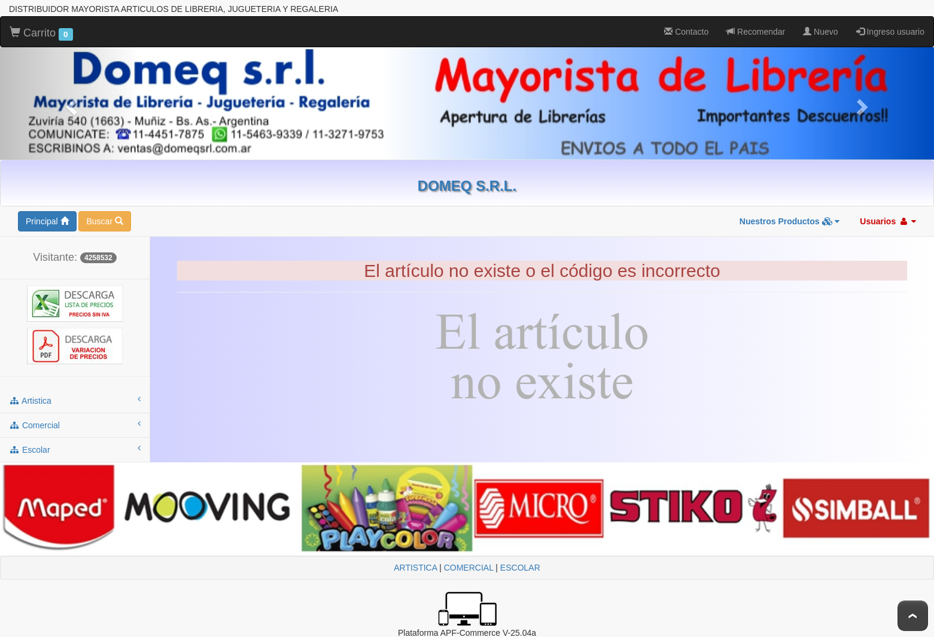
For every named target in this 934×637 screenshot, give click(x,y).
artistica (75, 400)
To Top (913, 616)
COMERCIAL (469, 567)
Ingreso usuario (890, 31)
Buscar (104, 221)
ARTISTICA (415, 567)
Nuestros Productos (790, 221)
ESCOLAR (520, 567)
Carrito (41, 33)
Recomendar (755, 31)
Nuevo (820, 31)
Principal (47, 221)
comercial (75, 424)
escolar (75, 449)
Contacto (686, 31)
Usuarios (888, 221)
